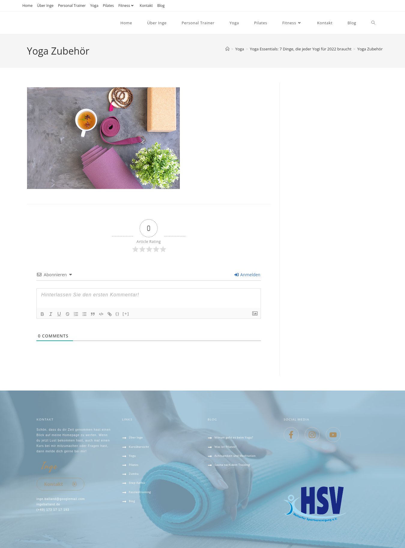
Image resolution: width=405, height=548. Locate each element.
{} (117, 313)
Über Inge (45, 5)
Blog (161, 5)
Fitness (126, 5)
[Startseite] (227, 49)
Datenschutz (135, 523)
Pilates (108, 5)
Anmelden (247, 274)
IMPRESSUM (132, 532)
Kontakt (146, 5)
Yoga (94, 5)
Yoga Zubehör (370, 49)
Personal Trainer (72, 5)
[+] (125, 313)
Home (28, 5)
